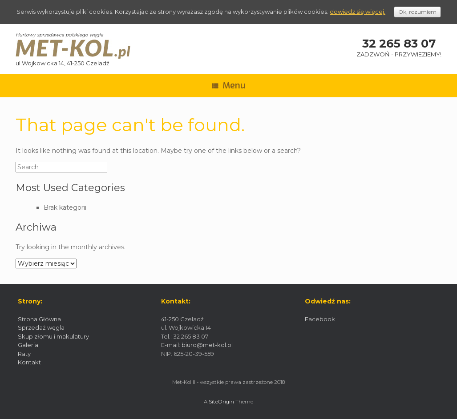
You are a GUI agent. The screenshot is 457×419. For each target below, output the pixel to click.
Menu (229, 86)
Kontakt (29, 362)
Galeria (28, 344)
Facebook (320, 319)
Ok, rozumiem (417, 11)
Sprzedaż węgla (41, 327)
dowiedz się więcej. (357, 11)
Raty (24, 353)
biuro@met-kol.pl (207, 344)
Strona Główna (39, 319)
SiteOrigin (221, 402)
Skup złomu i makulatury (53, 336)
